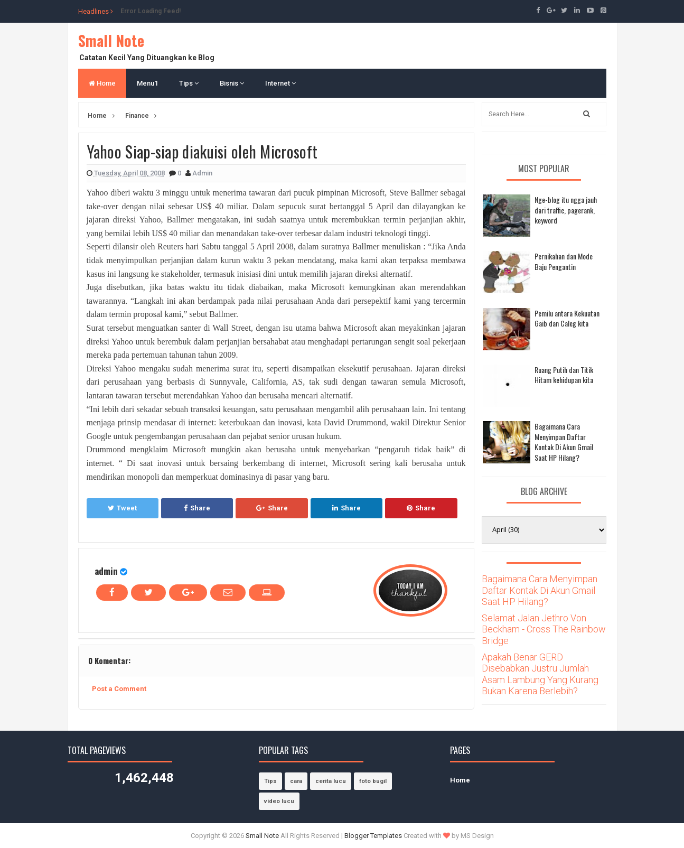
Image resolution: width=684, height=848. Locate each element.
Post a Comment (119, 689)
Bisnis (232, 83)
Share (197, 508)
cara (296, 781)
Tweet (122, 508)
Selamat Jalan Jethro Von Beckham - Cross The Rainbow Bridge (544, 629)
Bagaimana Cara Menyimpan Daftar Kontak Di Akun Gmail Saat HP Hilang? (564, 442)
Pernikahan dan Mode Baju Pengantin (564, 261)
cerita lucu (330, 781)
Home (102, 83)
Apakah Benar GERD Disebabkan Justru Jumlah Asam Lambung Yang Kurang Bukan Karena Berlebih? (540, 674)
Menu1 (147, 83)
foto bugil (373, 781)
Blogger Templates (373, 836)
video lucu (279, 801)
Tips (189, 83)
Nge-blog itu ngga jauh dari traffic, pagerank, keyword (566, 210)
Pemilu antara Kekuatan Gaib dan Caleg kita (567, 318)
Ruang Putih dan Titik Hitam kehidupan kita (564, 375)
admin (106, 570)
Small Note (111, 40)
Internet (280, 83)
